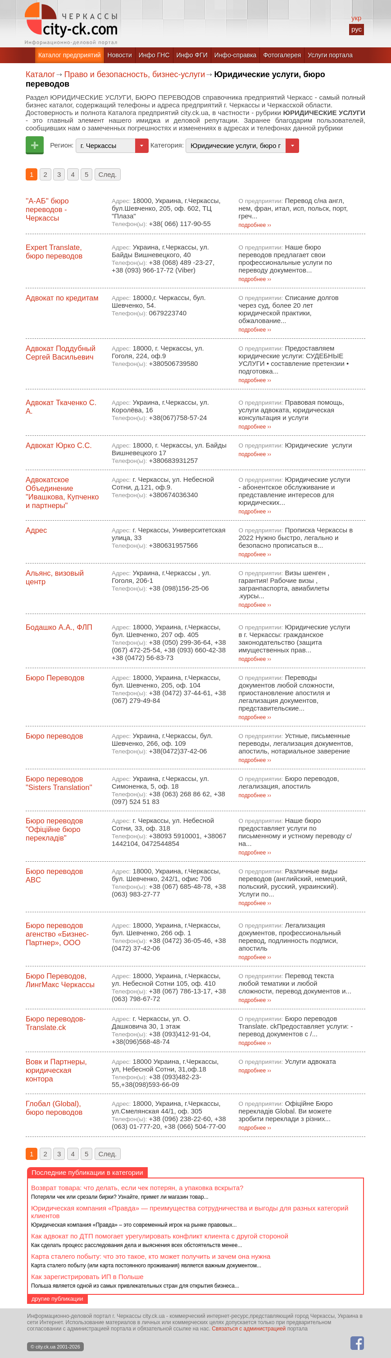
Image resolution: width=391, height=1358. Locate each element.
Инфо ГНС (154, 55)
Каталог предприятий (69, 55)
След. (108, 174)
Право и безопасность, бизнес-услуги (134, 74)
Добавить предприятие (35, 145)
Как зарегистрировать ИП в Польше (87, 1276)
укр (356, 18)
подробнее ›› (254, 225)
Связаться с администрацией (249, 1329)
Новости (120, 55)
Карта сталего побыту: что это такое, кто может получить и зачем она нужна (150, 1256)
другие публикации (57, 1298)
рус (356, 29)
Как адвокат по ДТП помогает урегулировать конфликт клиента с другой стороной (159, 1236)
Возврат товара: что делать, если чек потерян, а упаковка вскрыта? (137, 1188)
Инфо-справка (235, 55)
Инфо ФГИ (192, 55)
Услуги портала (330, 55)
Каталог (40, 74)
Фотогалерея (282, 55)
